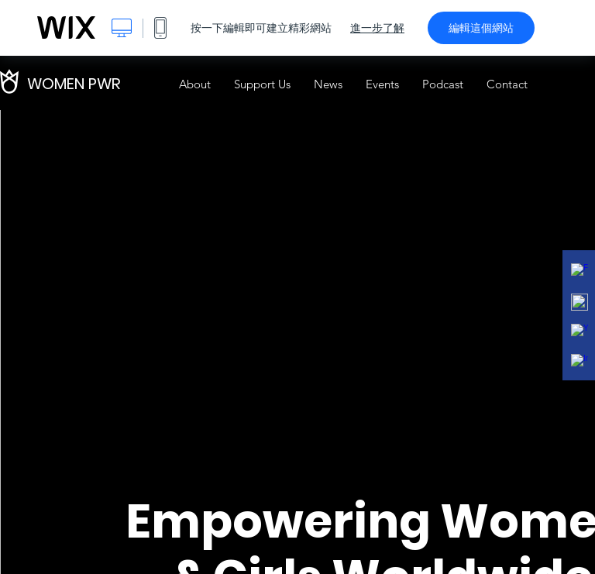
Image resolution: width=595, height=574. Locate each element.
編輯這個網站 (481, 28)
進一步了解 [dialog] (377, 28)
